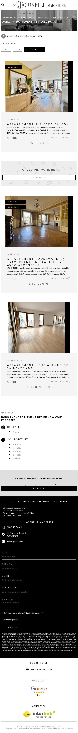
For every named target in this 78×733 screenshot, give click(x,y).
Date (6, 49)
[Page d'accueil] (39, 5)
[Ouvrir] (2, 4)
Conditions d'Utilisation (52, 650)
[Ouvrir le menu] (75, 4)
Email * (7, 576)
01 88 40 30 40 (14, 527)
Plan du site (22, 728)
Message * (9, 599)
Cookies (70, 728)
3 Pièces (17, 444)
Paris (39, 17)
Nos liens (50, 728)
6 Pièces (17, 455)
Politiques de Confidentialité (33, 650)
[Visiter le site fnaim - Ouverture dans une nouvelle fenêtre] (27, 714)
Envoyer (12, 627)
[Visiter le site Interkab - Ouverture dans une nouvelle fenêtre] (44, 714)
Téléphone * (10, 588)
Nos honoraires (10, 728)
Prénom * (8, 564)
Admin (43, 728)
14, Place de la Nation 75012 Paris (17, 534)
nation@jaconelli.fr (16, 541)
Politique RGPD (60, 728)
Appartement (57, 17)
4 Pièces (17, 451)
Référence (34, 49)
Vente (31, 17)
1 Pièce (16, 458)
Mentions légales (33, 728)
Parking (16, 432)
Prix (17, 49)
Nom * (6, 553)
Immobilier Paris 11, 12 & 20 (14, 17)
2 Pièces (17, 448)
